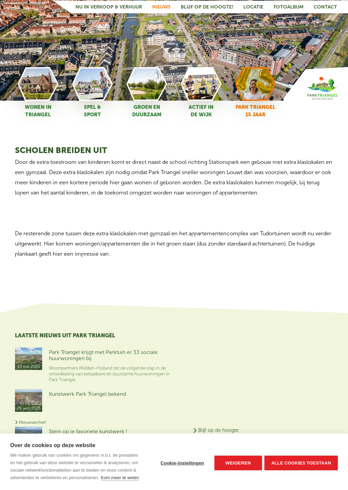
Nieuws (161, 6)
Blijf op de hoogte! (207, 6)
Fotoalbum (288, 6)
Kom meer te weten (120, 477)
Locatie (253, 6)
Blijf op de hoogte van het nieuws (311, 352)
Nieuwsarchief (30, 426)
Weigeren (237, 461)
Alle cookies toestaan (301, 461)
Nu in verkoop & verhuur (108, 6)
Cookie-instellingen (181, 461)
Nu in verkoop (307, 369)
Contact (325, 6)
